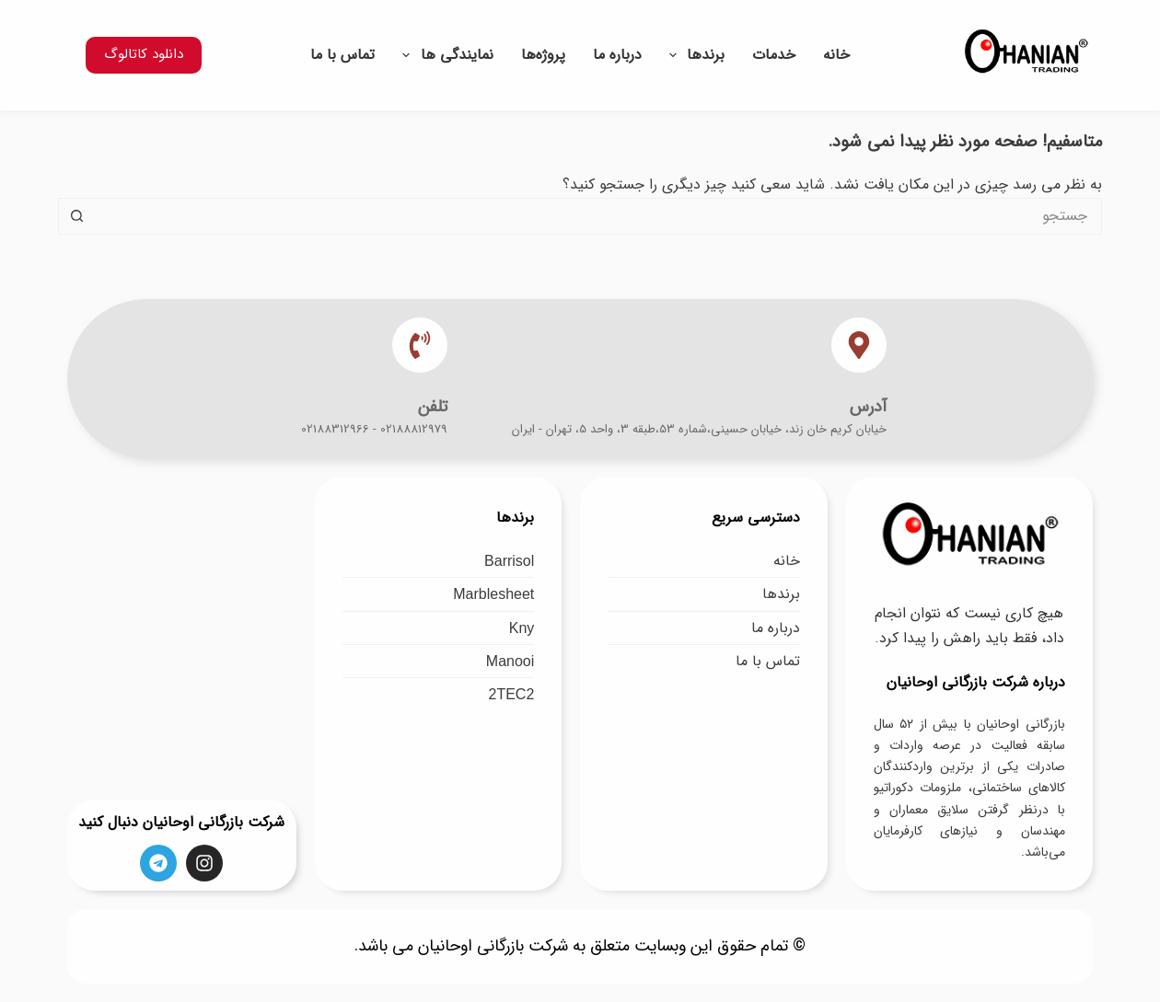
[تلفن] (419, 345)
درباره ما (617, 54)
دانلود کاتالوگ (143, 54)
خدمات (773, 54)
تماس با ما (342, 54)
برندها (693, 54)
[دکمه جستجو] (76, 216)
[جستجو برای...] (598, 216)
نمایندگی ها (444, 54)
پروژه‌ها (543, 54)
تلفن (432, 407)
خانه (836, 54)
